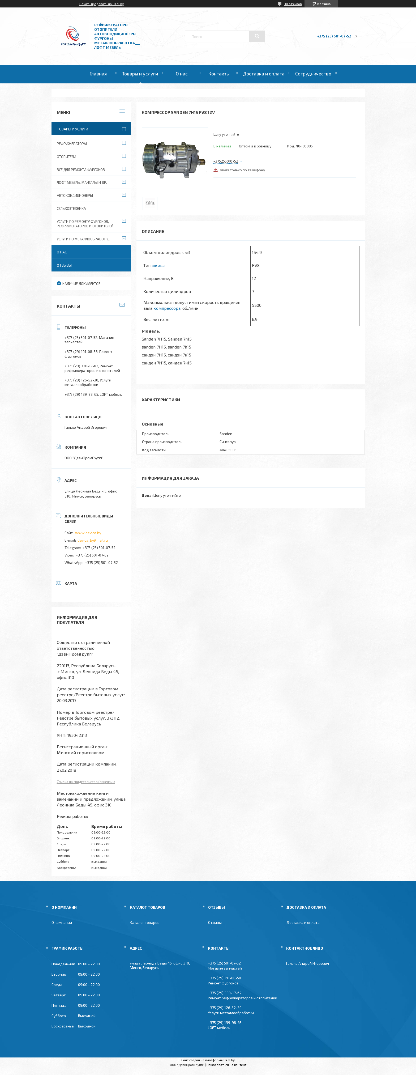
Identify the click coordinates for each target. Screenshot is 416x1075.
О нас (182, 74)
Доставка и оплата (264, 74)
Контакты (219, 74)
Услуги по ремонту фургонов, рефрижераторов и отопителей (85, 223)
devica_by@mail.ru (93, 540)
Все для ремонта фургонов (81, 170)
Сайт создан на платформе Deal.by (208, 1060)
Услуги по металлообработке (83, 239)
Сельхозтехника (71, 208)
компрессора (167, 308)
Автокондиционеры (75, 195)
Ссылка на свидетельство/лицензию (86, 782)
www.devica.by (88, 532)
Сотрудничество (313, 74)
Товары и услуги (140, 74)
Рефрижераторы (72, 144)
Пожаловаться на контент (226, 1064)
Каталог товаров (145, 922)
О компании (62, 922)
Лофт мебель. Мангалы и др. (82, 182)
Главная (98, 74)
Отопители (66, 157)
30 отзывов (293, 4)
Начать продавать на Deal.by (101, 4)
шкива (158, 265)
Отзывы (64, 265)
